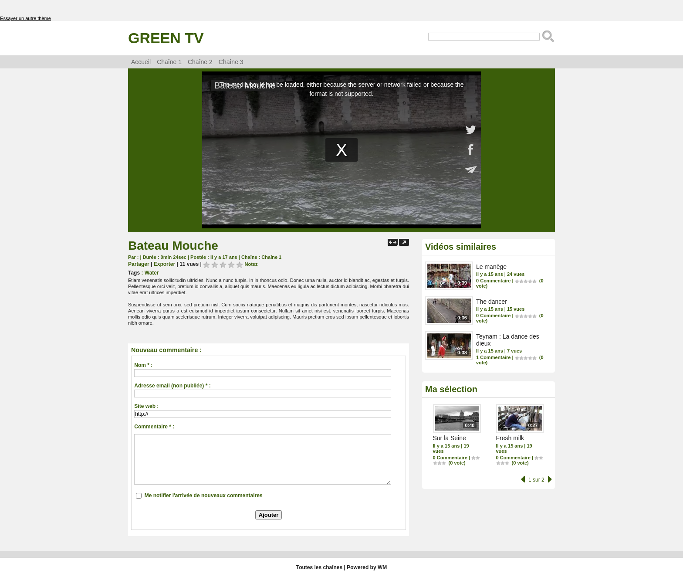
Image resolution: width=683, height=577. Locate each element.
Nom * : (143, 365)
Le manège (491, 266)
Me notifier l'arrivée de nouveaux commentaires (204, 495)
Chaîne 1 (169, 61)
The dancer (491, 301)
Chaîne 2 (200, 61)
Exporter (164, 264)
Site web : (146, 406)
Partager (138, 264)
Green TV (166, 38)
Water (152, 273)
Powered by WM (367, 567)
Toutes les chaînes (319, 567)
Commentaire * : (154, 427)
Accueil (141, 61)
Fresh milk (510, 437)
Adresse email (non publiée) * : (172, 386)
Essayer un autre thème (25, 18)
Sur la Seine (449, 437)
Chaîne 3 (231, 61)
